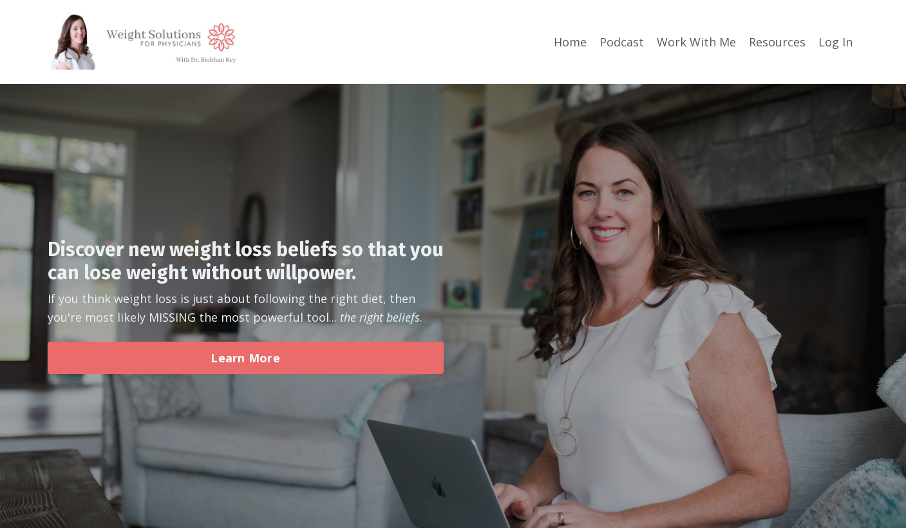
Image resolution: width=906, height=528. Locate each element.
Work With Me (696, 42)
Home (570, 42)
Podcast (621, 42)
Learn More (245, 358)
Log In (835, 42)
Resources (777, 42)
